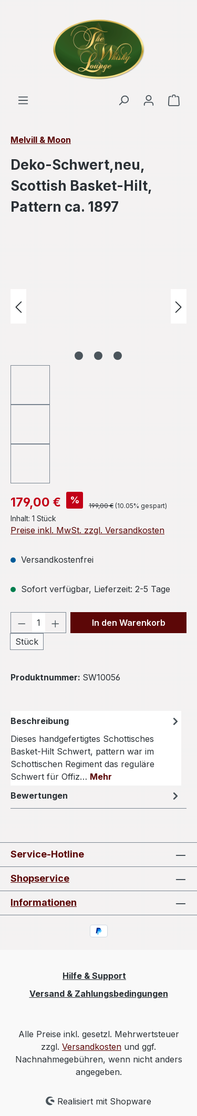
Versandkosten (91, 1046)
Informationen (44, 902)
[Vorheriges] (18, 306)
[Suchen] (123, 99)
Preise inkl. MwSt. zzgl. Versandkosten (87, 530)
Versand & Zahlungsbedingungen (98, 993)
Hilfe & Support (94, 975)
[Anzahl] (38, 622)
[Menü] (23, 99)
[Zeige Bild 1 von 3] (79, 356)
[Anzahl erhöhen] (56, 622)
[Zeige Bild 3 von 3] (117, 356)
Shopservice (40, 878)
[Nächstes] (178, 306)
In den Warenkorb (128, 622)
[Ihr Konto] (148, 99)
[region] (98, 365)
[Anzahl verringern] (22, 622)
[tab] (96, 748)
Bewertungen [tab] (96, 795)
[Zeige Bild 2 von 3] (98, 356)
